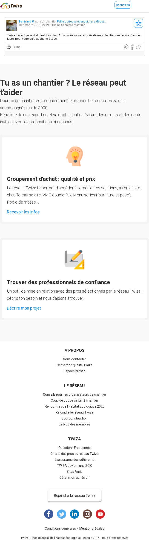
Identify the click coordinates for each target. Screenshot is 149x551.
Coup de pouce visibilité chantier (74, 400)
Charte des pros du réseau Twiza (75, 454)
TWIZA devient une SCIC (74, 465)
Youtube (100, 514)
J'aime (16, 47)
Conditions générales (60, 528)
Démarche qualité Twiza (74, 365)
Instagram (87, 514)
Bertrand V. (26, 21)
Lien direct (125, 47)
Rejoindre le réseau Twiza (74, 412)
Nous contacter (74, 359)
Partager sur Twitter (138, 47)
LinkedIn (74, 514)
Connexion (123, 5)
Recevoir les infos (23, 212)
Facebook (48, 514)
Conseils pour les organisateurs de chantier (74, 394)
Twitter (61, 514)
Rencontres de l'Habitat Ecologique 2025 (74, 406)
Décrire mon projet (24, 308)
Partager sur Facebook (132, 47)
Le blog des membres (74, 424)
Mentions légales (91, 528)
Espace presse (74, 371)
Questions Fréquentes (74, 448)
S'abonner (138, 23)
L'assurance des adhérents (74, 459)
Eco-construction (75, 418)
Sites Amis (74, 471)
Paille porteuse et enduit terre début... (81, 21)
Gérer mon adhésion (74, 477)
